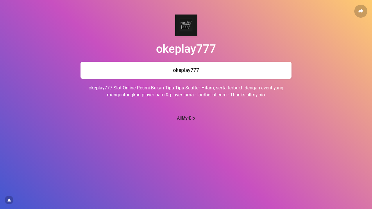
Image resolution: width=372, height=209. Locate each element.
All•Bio (186, 118)
